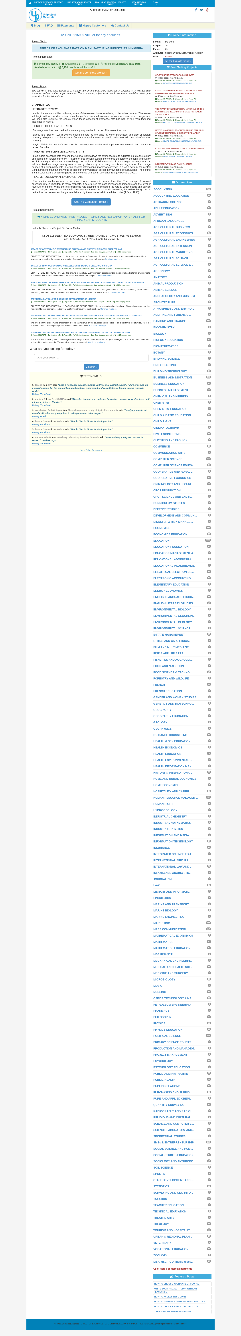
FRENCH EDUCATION (167, 691)
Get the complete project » (91, 72)
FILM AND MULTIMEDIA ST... (172, 647)
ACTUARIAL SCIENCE (168, 202)
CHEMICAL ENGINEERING (170, 396)
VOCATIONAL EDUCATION (170, 1249)
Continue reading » (113, 259)
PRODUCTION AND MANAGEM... (174, 1048)
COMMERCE (161, 446)
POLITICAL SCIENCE (167, 1035)
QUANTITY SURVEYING (168, 1104)
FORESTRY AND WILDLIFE (171, 678)
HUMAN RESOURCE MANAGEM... (175, 797)
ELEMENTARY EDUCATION (171, 584)
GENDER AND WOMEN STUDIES (174, 697)
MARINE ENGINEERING (168, 916)
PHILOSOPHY (162, 1017)
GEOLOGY (160, 722)
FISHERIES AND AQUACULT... (173, 659)
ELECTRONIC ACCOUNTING (172, 578)
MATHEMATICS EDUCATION (171, 948)
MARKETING (161, 923)
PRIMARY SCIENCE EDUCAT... (173, 1042)
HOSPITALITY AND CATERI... (172, 791)
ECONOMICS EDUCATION (170, 534)
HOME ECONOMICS (166, 785)
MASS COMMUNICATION (169, 929)
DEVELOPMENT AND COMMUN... (175, 515)
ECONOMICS (161, 528)
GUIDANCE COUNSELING (170, 735)
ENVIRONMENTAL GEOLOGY (172, 622)
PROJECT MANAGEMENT (170, 1054)
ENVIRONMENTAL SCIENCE (171, 628)
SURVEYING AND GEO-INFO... (173, 1192)
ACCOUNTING (162, 189)
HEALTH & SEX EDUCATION (171, 741)
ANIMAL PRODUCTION (168, 283)
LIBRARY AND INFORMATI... (171, 891)
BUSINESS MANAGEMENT (170, 390)
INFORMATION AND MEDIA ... (172, 835)
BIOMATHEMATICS (165, 346)
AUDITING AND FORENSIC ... (172, 314)
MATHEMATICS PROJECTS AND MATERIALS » (180, 172)
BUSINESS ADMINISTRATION (172, 377)
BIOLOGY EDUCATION (168, 340)
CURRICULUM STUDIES (169, 503)
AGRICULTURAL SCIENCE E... (173, 264)
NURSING (159, 992)
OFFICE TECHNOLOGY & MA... (173, 998)
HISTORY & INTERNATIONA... (172, 772)
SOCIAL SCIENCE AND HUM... (173, 1148)
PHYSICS (159, 1023)
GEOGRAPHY (162, 710)
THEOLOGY (161, 1224)
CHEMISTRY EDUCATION (170, 409)
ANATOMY (160, 277)
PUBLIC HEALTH (164, 1079)
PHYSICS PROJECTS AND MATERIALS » (178, 83)
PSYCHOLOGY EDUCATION (171, 1067)
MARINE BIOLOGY (165, 910)
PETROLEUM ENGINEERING (172, 1004)
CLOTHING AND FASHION (170, 440)
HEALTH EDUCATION (167, 753)
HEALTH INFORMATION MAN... (173, 766)
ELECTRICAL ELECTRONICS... (173, 571)
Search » (91, 367)
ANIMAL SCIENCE (165, 289)
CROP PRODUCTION (167, 490)
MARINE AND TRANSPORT (171, 904)
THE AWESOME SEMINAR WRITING (172, 1311)
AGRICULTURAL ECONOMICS (173, 233)
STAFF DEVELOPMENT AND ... (173, 1180)
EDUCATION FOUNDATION (171, 546)
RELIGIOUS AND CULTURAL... (173, 1117)
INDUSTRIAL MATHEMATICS (172, 822)
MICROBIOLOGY (164, 979)
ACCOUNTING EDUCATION (171, 195)
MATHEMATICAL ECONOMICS (173, 935)
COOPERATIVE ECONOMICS (172, 478)
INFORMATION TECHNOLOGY (173, 841)
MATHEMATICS (163, 942)
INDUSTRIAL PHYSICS (168, 829)
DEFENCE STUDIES (166, 509)
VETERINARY (162, 1242)
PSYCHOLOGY (163, 1061)
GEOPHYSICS (162, 728)
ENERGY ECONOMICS (168, 590)
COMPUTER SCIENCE (167, 459)
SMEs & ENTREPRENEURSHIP (173, 1142)
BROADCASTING (164, 365)
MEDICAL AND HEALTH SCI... (172, 967)
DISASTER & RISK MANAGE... (173, 521)
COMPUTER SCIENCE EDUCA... (174, 465)
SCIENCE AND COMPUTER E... (173, 1123)
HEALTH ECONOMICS (167, 747)
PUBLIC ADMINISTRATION (170, 1073)
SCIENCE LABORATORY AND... (174, 1130)
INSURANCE (161, 847)
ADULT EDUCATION (166, 208)
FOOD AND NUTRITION (168, 666)
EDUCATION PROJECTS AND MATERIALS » (179, 101)
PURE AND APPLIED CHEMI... (172, 1098)
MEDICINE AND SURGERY (170, 973)
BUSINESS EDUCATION (169, 383)
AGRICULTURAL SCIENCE (170, 258)
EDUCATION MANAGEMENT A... (174, 553)
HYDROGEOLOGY (165, 810)
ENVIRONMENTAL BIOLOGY (172, 609)
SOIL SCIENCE (163, 1167)
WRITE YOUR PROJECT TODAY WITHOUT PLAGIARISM (175, 1290)
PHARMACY (161, 1010)
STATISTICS (161, 1186)
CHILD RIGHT (162, 421)
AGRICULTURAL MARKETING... (174, 252)
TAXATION (160, 1199)
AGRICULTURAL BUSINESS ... (173, 227)
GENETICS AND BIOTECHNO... (173, 703)
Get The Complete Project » (91, 201)
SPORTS (159, 1173)
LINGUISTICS (162, 898)
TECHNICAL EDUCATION (169, 1211)
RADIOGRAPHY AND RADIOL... (173, 1111)
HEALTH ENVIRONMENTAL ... (172, 760)
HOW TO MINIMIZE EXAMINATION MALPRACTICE (179, 1301)
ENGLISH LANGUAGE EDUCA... (174, 597)
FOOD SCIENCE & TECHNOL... (173, 672)
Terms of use (180, 1324)
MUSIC (157, 985)
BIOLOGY (159, 333)
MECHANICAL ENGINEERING (172, 960)
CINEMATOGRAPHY (166, 427)
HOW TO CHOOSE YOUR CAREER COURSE (176, 1284)
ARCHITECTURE (164, 302)
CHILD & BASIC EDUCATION (172, 415)
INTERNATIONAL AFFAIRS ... (172, 860)
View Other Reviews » (91, 450)
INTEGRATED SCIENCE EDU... (173, 854)
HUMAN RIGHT (163, 803)
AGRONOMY (161, 271)
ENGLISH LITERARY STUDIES (173, 603)
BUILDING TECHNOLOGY (170, 371)
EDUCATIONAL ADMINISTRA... (173, 559)
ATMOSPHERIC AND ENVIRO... (173, 308)
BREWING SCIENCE (166, 358)
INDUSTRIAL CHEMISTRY (170, 816)
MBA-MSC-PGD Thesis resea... (173, 1261)
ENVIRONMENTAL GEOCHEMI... (174, 615)
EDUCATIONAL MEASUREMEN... (174, 565)
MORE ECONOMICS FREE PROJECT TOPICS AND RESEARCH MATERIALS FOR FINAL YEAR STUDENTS (93, 218)
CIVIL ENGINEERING (167, 434)
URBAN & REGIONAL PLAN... (172, 1236)
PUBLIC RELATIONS (166, 1086)
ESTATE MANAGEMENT (169, 634)
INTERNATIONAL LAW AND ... (172, 866)
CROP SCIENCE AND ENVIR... (173, 496)
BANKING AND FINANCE (169, 321)
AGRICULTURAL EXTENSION (172, 246)
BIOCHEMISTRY (163, 327)
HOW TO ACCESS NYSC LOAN (170, 1296)
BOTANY (159, 352)
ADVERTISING (162, 214)
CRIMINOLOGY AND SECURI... (173, 484)
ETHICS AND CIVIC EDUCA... (172, 641)
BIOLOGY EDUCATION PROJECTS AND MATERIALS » (183, 123)
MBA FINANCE (163, 954)
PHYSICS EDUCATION (168, 1029)
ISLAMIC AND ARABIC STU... (172, 872)
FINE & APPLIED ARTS (168, 653)
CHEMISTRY (161, 402)
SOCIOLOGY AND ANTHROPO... (174, 1161)
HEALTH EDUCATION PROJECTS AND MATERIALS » (182, 141)
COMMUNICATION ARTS (169, 452)
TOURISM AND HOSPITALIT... (172, 1230)
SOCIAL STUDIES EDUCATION (173, 1155)
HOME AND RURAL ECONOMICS (175, 778)
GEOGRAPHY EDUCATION (170, 716)
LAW (156, 885)
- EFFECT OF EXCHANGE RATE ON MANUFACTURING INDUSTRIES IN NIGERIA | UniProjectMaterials (117, 1324)
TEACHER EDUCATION (168, 1205)
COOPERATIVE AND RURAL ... (173, 471)
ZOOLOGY (160, 1255)
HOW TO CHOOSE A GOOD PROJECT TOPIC (177, 1306)
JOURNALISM (162, 879)
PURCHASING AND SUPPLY (171, 1092)
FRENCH (159, 684)
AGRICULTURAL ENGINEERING (174, 239)
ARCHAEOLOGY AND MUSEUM (174, 296)
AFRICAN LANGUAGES (168, 220)
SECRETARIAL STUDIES (169, 1136)
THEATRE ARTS (163, 1217)
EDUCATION (161, 540)
